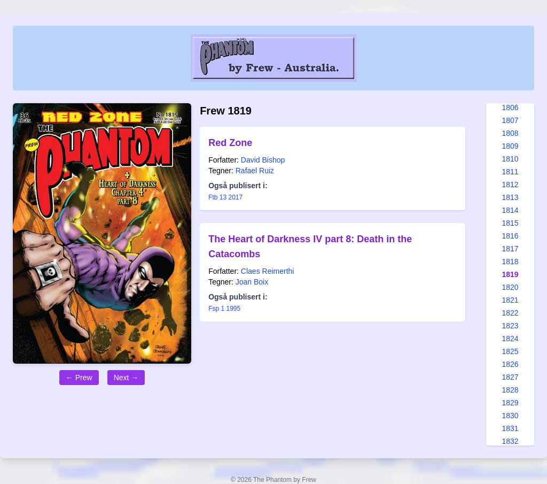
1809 (510, 146)
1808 (510, 133)
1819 (510, 274)
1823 (510, 325)
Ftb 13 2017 (225, 197)
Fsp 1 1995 (224, 308)
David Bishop (263, 160)
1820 (510, 287)
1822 (510, 313)
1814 (510, 210)
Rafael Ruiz (255, 170)
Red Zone (230, 142)
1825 (510, 351)
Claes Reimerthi (267, 271)
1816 (510, 236)
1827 (510, 377)
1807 (510, 120)
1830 (510, 415)
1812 (510, 184)
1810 (510, 159)
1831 (510, 428)
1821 (510, 300)
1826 (510, 364)
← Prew (79, 377)
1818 (510, 261)
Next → (126, 377)
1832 (510, 441)
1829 (510, 402)
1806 (510, 107)
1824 (510, 338)
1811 (510, 171)
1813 (510, 197)
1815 (510, 223)
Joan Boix (252, 282)
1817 (510, 248)
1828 (510, 390)
